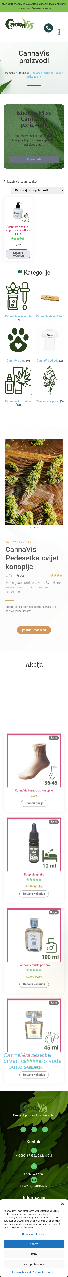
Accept (34, 1244)
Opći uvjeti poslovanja (43, 1272)
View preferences (34, 1264)
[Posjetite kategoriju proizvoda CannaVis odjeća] (49, 344)
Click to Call (45, 1155)
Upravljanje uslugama (33, 1234)
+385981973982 (26, 1155)
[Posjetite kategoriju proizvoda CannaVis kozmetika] (18, 387)
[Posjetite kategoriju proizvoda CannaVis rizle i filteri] (49, 302)
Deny (34, 1254)
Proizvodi (23, 72)
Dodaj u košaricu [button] (18, 254)
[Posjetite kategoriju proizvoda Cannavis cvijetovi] (49, 385)
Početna (10, 72)
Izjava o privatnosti (21, 1272)
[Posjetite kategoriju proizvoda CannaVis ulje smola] (18, 302)
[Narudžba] (37, 190)
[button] (62, 1204)
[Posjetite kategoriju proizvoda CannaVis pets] (18, 344)
